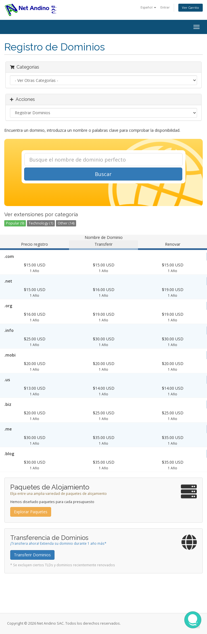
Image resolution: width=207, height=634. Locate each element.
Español (148, 7)
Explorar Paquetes (30, 511)
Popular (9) (15, 223)
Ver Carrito (190, 7)
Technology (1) (41, 223)
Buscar (103, 174)
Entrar (165, 7)
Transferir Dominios (32, 554)
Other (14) (66, 223)
